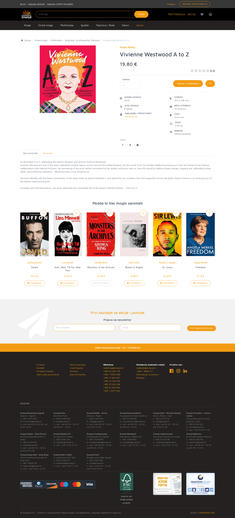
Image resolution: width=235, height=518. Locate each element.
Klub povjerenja (77, 364)
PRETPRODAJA (176, 14)
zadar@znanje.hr (30, 445)
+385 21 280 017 (62, 460)
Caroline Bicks (100, 262)
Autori (139, 25)
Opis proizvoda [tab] (30, 153)
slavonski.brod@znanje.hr (134, 421)
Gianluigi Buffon (34, 262)
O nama (41, 364)
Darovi (125, 25)
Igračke (85, 25)
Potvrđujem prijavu (201, 328)
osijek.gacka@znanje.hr (166, 442)
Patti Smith (134, 262)
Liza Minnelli (67, 262)
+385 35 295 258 (111, 384)
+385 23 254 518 (111, 381)
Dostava (74, 371)
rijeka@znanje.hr (97, 421)
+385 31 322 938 (162, 439)
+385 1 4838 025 (29, 463)
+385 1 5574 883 (95, 439)
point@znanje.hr (97, 463)
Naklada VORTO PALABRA (60, 4)
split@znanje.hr (162, 421)
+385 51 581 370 (62, 439)
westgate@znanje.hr (132, 442)
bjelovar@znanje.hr (197, 442)
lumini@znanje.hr (196, 427)
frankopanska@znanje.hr (100, 442)
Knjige (27, 25)
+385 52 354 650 (111, 387)
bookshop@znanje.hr (32, 421)
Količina (126, 79)
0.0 (203, 71)
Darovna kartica (78, 374)
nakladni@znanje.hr (146, 368)
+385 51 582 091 (111, 377)
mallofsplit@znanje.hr (65, 463)
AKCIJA (191, 14)
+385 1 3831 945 (95, 460)
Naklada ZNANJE (36, 4)
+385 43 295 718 (111, 371)
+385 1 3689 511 (144, 371)
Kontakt (40, 368)
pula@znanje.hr (63, 421)
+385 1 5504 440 (111, 374)
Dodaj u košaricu (188, 83)
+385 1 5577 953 (111, 390)
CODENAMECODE (206, 512)
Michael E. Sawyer (167, 262)
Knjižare (171, 4)
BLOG (23, 4)
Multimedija (66, 25)
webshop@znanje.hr (113, 368)
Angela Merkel (200, 262)
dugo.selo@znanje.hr (32, 466)
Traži (141, 14)
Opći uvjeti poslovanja (48, 374)
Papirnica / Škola (105, 25)
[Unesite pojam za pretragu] (92, 14)
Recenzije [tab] (48, 153)
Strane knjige (45, 25)
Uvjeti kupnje (76, 368)
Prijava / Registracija (194, 4)
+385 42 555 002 (195, 424)
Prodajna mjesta (45, 371)
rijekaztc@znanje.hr (65, 442)
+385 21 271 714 (162, 418)
